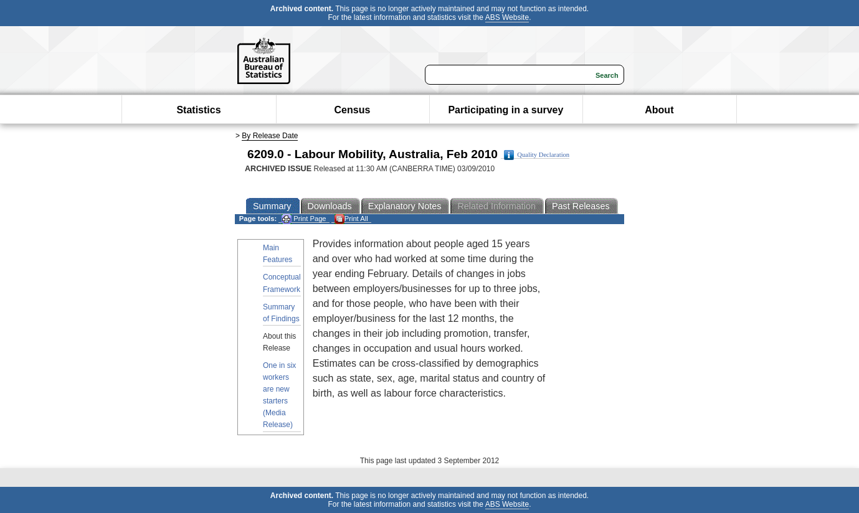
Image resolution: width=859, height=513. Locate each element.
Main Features (277, 253)
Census (353, 110)
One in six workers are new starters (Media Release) (279, 395)
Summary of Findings (281, 313)
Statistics (198, 110)
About (659, 110)
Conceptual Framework (282, 283)
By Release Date (270, 135)
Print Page (304, 219)
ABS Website (507, 17)
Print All (351, 219)
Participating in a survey (505, 110)
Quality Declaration (536, 155)
